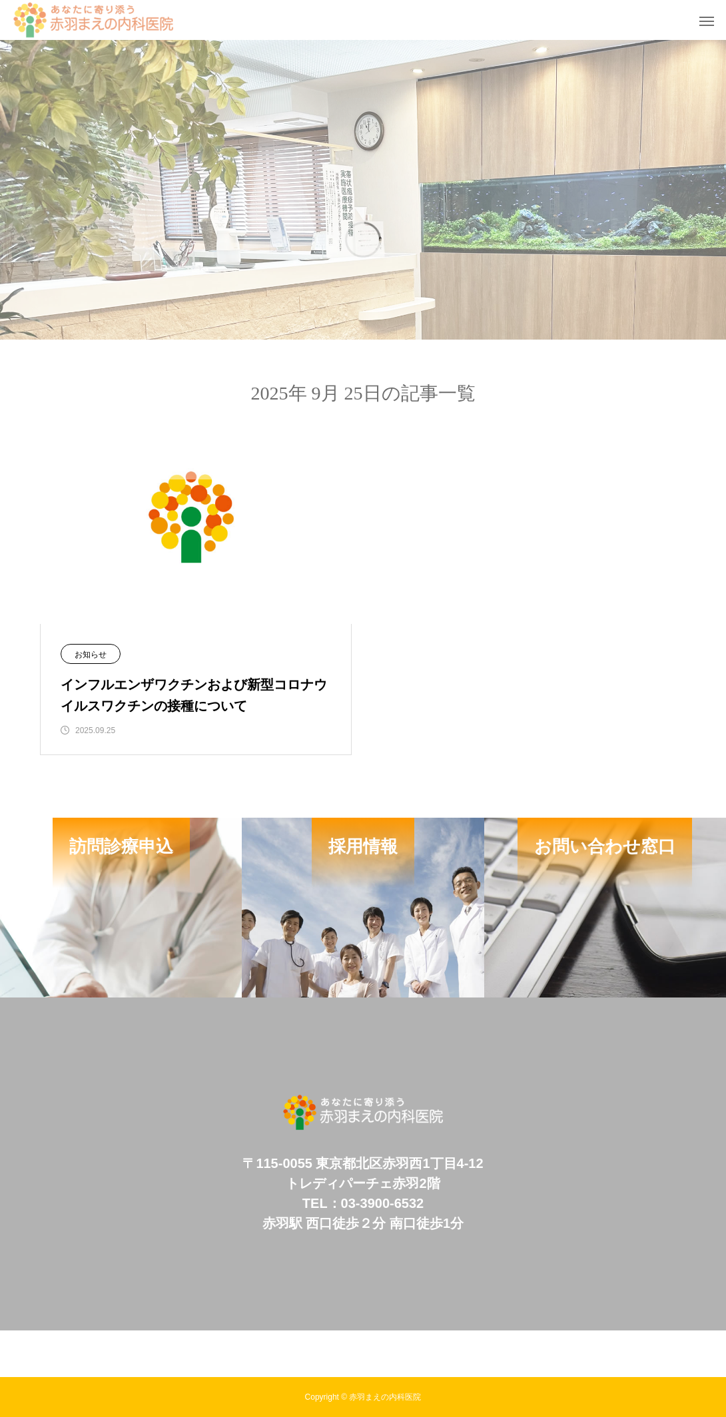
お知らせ (91, 654)
